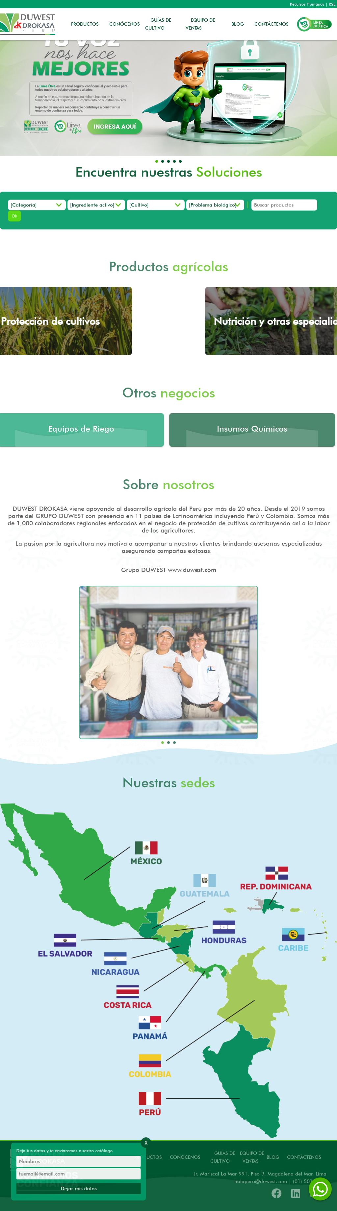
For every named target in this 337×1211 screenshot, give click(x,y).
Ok (14, 219)
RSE (332, 4)
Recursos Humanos (307, 4)
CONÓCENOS (124, 24)
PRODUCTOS (85, 24)
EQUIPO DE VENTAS (200, 24)
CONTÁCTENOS (271, 24)
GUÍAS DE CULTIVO (158, 24)
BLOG (237, 24)
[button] (156, 161)
